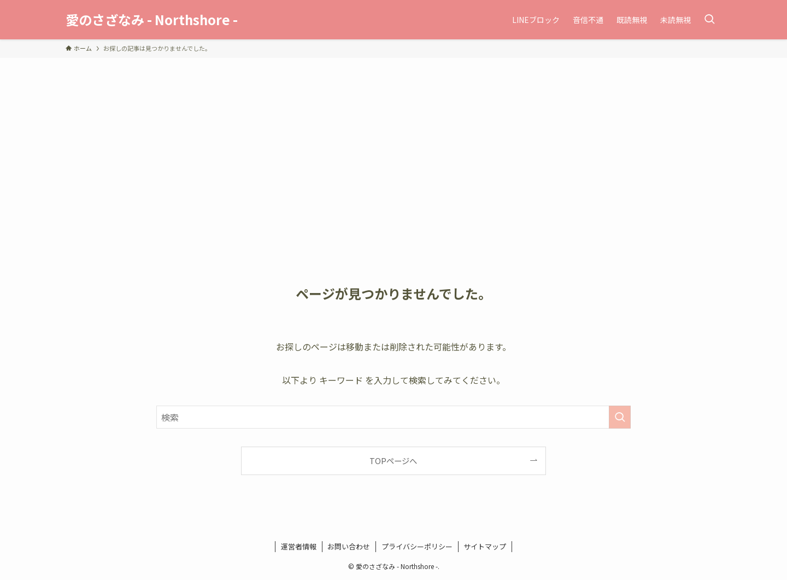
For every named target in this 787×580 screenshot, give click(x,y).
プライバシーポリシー (417, 546)
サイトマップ (484, 546)
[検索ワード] (393, 417)
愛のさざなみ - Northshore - (152, 19)
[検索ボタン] (709, 19)
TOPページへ (393, 460)
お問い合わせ (348, 546)
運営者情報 (298, 546)
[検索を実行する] (620, 417)
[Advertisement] (393, 139)
